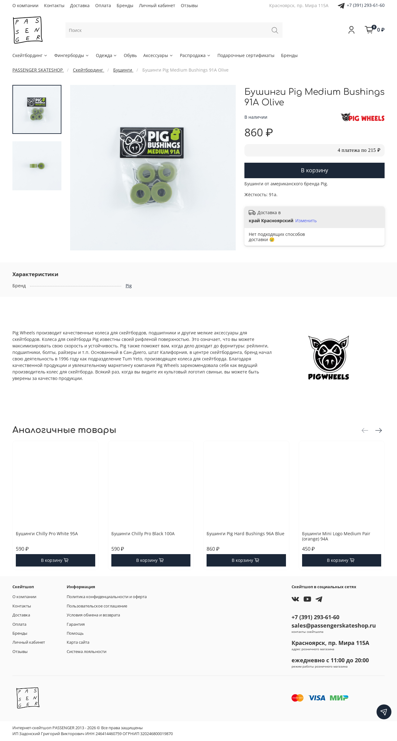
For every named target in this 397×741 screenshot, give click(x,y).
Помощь (75, 633)
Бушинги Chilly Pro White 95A (47, 533)
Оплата (103, 5)
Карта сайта (78, 642)
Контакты (54, 5)
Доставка (80, 5)
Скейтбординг (30, 55)
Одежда (107, 55)
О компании (25, 5)
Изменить (306, 220)
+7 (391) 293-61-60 (366, 5)
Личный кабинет (157, 5)
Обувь (130, 55)
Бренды (125, 5)
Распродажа (195, 55)
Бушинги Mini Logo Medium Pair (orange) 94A (336, 536)
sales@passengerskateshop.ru (334, 625)
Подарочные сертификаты (245, 55)
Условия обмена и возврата (93, 615)
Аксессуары (158, 55)
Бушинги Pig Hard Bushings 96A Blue (245, 533)
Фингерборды (71, 55)
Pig (129, 286)
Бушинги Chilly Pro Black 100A (143, 533)
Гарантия (76, 624)
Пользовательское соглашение (97, 606)
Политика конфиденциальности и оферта (107, 596)
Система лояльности (86, 651)
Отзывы (189, 5)
